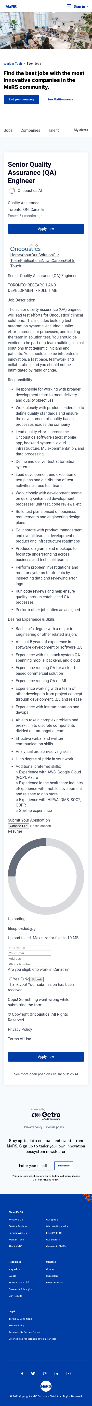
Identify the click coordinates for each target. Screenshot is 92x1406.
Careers (58, 260)
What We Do (16, 1219)
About (26, 255)
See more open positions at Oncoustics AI (46, 1074)
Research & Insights (20, 1289)
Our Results (15, 1295)
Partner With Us (18, 1233)
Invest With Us (54, 1233)
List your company (21, 99)
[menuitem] (27, 1220)
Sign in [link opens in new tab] (79, 6)
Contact (50, 1269)
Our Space (52, 1219)
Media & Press (54, 1282)
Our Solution (42, 255)
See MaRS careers (60, 99)
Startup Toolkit (17, 1282)
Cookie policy (55, 1127)
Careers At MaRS (56, 1246)
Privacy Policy (50, 1179)
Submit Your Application (29, 820)
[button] (61, 6)
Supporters (52, 1276)
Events (12, 1276)
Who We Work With (57, 1226)
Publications (31, 260)
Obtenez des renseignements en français (32, 1338)
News (47, 260)
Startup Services (18, 1226)
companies (30, 130)
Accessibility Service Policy (24, 1332)
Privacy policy (33, 1127)
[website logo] (11, 6)
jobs (8, 130)
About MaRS (15, 1246)
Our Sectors (53, 1239)
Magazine (14, 1269)
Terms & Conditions (20, 1318)
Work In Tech (13, 63)
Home (15, 255)
